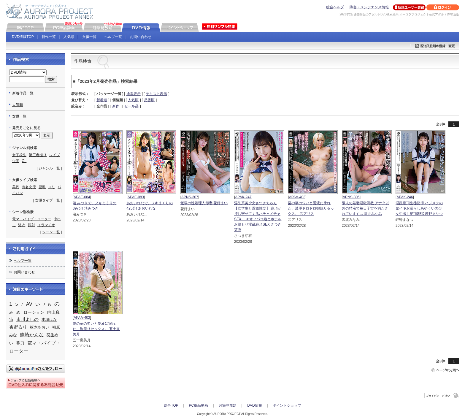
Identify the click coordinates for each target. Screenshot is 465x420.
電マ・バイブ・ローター (31, 219)
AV (29, 304)
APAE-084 (82, 197)
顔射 (31, 225)
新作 (115, 106)
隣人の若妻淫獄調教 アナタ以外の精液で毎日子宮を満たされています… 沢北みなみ (365, 208)
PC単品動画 (198, 405)
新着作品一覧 (23, 93)
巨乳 (42, 187)
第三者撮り (38, 155)
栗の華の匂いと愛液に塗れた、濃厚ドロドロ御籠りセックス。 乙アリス (311, 208)
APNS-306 (351, 197)
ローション (33, 312)
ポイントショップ (287, 405)
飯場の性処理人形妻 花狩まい (204, 203)
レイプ (54, 155)
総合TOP (171, 405)
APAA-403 (297, 197)
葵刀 (20, 343)
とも (47, 304)
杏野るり (18, 327)
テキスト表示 (156, 94)
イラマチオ (46, 225)
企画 (15, 161)
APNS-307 (189, 197)
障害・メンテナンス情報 (369, 7)
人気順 (69, 37)
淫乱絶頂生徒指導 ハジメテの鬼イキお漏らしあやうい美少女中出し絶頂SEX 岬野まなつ (419, 208)
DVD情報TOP (23, 37)
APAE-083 (136, 197)
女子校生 (19, 155)
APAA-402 (82, 318)
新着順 (101, 100)
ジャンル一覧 (49, 168)
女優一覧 (89, 37)
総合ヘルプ (335, 7)
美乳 (15, 187)
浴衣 (21, 225)
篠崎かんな (32, 334)
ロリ (51, 187)
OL (24, 161)
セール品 (131, 106)
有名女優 (29, 187)
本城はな (49, 319)
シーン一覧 (51, 232)
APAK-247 (243, 197)
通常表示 (133, 94)
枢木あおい (39, 327)
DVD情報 (254, 405)
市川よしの (27, 319)
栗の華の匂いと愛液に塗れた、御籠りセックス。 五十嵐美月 (96, 328)
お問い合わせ (140, 37)
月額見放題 (228, 405)
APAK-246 (404, 197)
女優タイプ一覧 (47, 200)
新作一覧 (49, 37)
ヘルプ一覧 (113, 37)
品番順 (149, 100)
